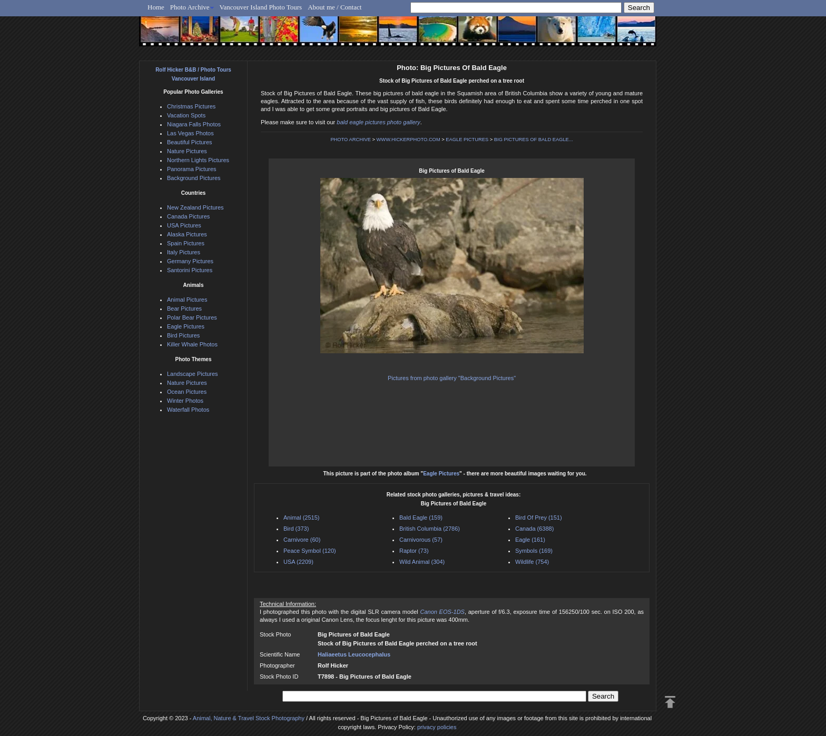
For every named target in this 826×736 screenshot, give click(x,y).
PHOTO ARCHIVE (350, 139)
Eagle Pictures (441, 473)
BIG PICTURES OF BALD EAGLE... (533, 139)
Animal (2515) (301, 517)
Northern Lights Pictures (198, 160)
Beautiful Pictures (189, 142)
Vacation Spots (186, 115)
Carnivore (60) (301, 539)
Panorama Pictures (192, 169)
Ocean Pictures (186, 392)
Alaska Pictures (187, 234)
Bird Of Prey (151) (538, 517)
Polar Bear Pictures (192, 317)
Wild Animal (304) (422, 562)
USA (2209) (298, 562)
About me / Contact (334, 7)
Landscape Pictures (192, 374)
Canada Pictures (188, 216)
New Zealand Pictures (195, 207)
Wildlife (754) (532, 562)
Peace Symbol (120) (309, 551)
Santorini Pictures (189, 270)
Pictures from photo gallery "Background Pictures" (452, 378)
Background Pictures (194, 178)
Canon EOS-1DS (442, 612)
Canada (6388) (534, 528)
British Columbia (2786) (429, 528)
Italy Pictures (183, 252)
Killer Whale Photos (192, 344)
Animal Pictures (187, 299)
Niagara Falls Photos (194, 124)
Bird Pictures (183, 335)
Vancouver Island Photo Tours (261, 7)
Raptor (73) (414, 551)
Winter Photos (185, 400)
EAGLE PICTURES (467, 139)
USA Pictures (184, 225)
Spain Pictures (185, 243)
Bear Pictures (184, 308)
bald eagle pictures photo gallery (378, 122)
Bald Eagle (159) (420, 517)
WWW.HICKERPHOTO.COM (408, 139)
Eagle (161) (530, 539)
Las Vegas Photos (190, 133)
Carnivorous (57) (420, 539)
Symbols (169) (534, 551)
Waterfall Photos (188, 409)
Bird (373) (296, 528)
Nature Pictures (187, 151)
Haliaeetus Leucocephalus (354, 654)
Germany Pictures (190, 261)
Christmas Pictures (191, 106)
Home (156, 7)
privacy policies (437, 727)
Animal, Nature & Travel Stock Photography (248, 718)
